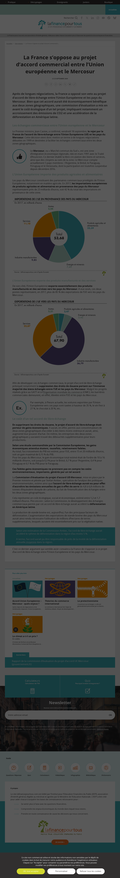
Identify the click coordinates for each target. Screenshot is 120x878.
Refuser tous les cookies (90, 871)
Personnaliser (61, 871)
